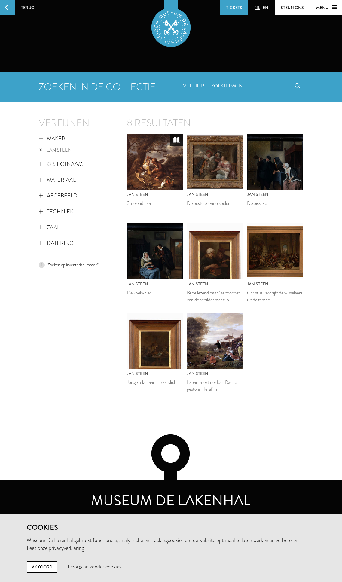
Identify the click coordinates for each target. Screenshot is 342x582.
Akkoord (42, 567)
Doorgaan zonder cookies (94, 567)
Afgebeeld (58, 196)
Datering (56, 243)
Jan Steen (55, 150)
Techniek (56, 211)
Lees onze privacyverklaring (55, 548)
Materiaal (57, 180)
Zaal (49, 227)
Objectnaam (61, 164)
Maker (52, 138)
